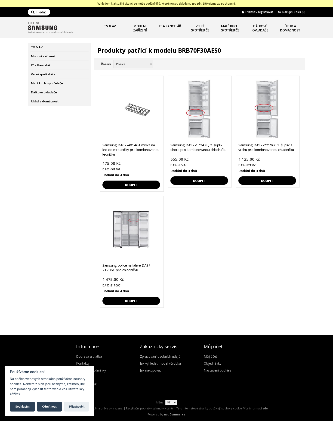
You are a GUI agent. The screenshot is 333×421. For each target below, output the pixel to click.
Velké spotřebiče (200, 28)
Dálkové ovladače (260, 28)
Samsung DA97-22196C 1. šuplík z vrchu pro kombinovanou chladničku (266, 147)
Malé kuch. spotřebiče (230, 28)
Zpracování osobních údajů (160, 356)
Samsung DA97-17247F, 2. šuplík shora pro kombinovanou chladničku (198, 147)
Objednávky (212, 363)
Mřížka (288, 63)
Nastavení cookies (217, 370)
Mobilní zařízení (140, 28)
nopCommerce (174, 414)
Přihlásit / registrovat (257, 12)
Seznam (296, 63)
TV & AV (110, 26)
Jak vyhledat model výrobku (160, 363)
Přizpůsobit (76, 406)
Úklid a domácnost (290, 28)
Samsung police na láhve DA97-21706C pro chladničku (127, 267)
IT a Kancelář (170, 26)
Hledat (38, 12)
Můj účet (210, 356)
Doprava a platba (89, 356)
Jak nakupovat (150, 370)
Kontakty (82, 363)
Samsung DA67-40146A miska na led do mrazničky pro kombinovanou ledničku (130, 150)
